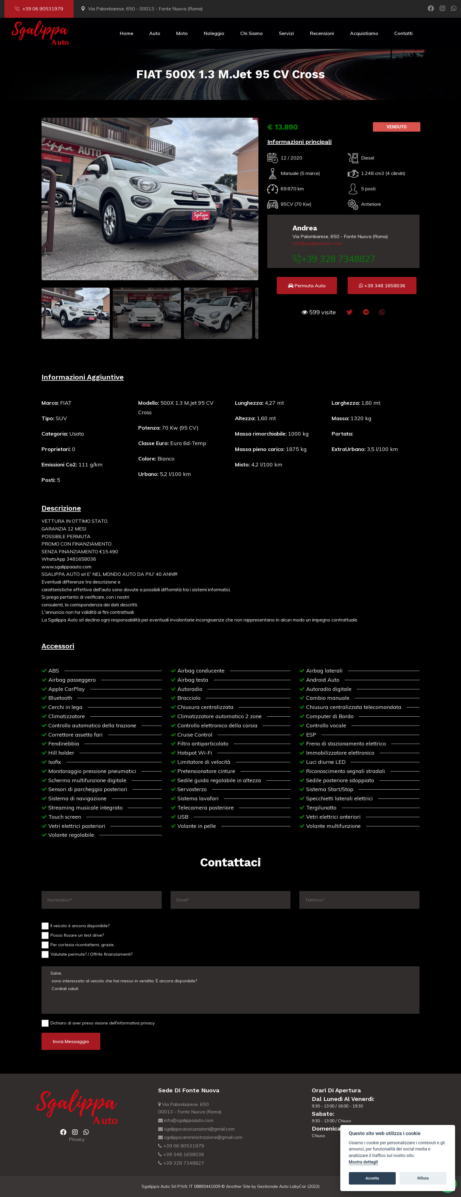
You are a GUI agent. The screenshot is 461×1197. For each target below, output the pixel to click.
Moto (182, 33)
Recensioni (322, 33)
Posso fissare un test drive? (73, 935)
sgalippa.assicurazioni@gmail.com (196, 1129)
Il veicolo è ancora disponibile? (75, 926)
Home (126, 33)
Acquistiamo (364, 33)
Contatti (403, 33)
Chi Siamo (251, 33)
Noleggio (214, 33)
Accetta (372, 1178)
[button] (319, 312)
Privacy (77, 1139)
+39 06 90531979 (39, 9)
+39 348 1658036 (181, 1154)
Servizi (286, 33)
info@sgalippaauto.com (317, 243)
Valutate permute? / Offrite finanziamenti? (87, 954)
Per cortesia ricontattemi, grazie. (78, 945)
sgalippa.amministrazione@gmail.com (200, 1137)
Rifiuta (423, 1178)
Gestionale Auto (273, 1186)
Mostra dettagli (363, 1162)
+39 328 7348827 (181, 1163)
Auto (154, 33)
